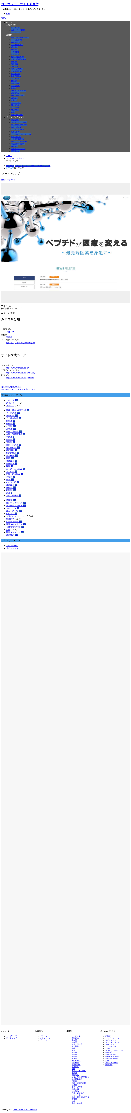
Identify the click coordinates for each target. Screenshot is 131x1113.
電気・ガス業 (17, 69)
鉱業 (13, 112)
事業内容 (16, 137)
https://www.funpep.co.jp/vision (20, 378)
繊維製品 (15, 105)
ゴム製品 (15, 93)
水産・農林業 (17, 115)
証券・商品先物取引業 (80, 1097)
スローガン (16, 127)
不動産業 (15, 42)
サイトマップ (12, 548)
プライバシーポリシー (21, 134)
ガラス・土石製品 (18, 91)
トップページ (12, 546)
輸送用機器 (16, 76)
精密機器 (15, 74)
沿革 (14, 146)
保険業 (14, 47)
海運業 (14, 64)
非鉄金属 (15, 86)
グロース (15, 28)
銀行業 (14, 50)
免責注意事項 (17, 139)
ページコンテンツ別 (15, 117)
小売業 (15, 52)
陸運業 (14, 66)
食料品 (15, 107)
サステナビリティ (19, 125)
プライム (16, 32)
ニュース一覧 (17, 129)
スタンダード (18, 30)
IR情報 (15, 120)
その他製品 (16, 71)
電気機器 (15, 78)
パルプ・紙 (16, 103)
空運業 (14, 62)
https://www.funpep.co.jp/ (17, 368)
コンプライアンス (19, 122)
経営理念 (15, 151)
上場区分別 (11, 25)
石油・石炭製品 (17, 95)
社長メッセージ (18, 149)
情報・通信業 (17, 57)
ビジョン (15, 132)
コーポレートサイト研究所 (19, 4)
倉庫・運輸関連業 (18, 59)
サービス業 (16, 40)
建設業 (15, 110)
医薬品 (14, 98)
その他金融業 (17, 45)
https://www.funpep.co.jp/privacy (20, 373)
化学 (14, 100)
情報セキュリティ (19, 141)
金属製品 (15, 83)
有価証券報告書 (18, 144)
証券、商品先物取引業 (20, 37)
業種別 (9, 35)
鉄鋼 (13, 88)
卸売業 (15, 54)
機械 (14, 81)
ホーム (9, 22)
